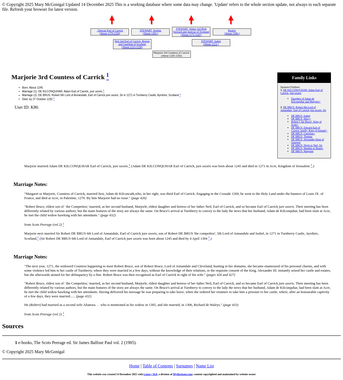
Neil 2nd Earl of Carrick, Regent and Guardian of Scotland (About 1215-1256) (132, 44)
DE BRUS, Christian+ (303, 133)
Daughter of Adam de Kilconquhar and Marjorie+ (305, 100)
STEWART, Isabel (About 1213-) (211, 43)
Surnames (184, 366)
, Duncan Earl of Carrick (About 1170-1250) (109, 32)
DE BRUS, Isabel (300, 115)
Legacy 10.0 (150, 374)
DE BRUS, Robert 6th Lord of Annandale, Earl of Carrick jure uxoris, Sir (303, 109)
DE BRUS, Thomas (301, 136)
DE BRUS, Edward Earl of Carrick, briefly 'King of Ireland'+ (309, 129)
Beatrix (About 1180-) (232, 32)
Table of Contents (158, 366)
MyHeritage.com (182, 374)
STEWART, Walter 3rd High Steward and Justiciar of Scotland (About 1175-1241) (191, 31)
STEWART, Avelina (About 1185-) (150, 32)
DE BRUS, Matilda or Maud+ (307, 148)
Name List (205, 366)
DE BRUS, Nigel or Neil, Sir (306, 145)
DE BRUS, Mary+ (301, 118)
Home (134, 366)
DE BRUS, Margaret (302, 151)
